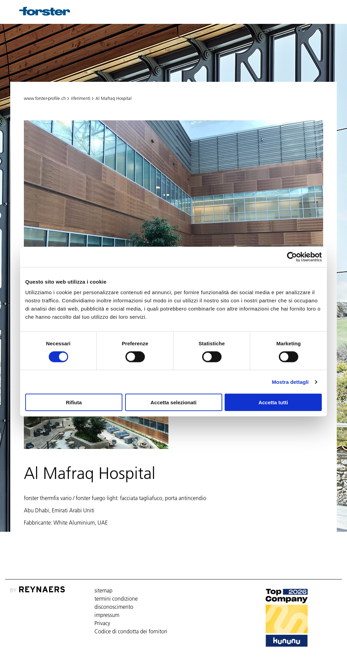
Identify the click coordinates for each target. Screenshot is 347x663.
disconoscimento (113, 606)
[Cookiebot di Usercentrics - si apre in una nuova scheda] (292, 257)
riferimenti (80, 98)
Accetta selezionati (173, 402)
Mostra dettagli (290, 382)
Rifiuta (74, 402)
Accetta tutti (273, 402)
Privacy (102, 623)
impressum (106, 615)
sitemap (103, 590)
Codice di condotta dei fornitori (130, 631)
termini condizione (116, 598)
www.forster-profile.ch (45, 98)
